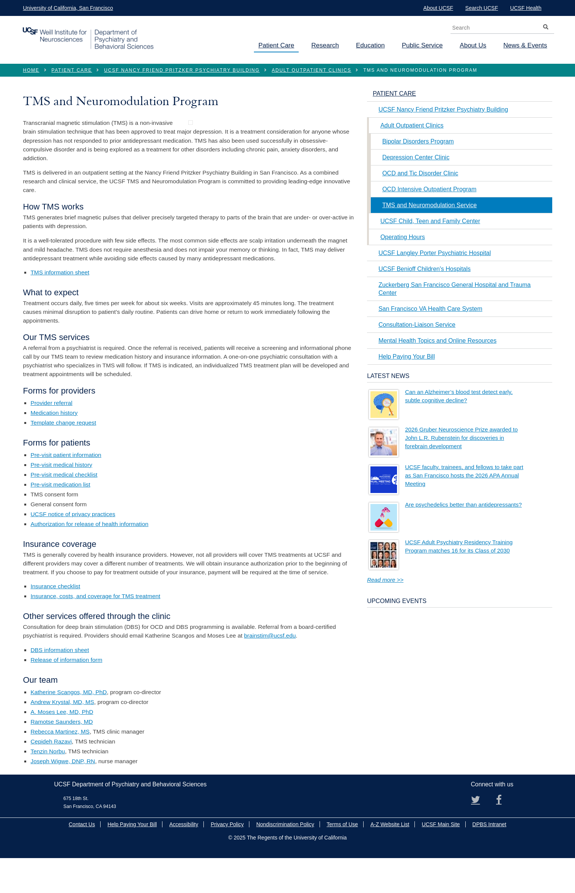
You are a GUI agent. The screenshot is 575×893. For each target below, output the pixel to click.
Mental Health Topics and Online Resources (437, 340)
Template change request (63, 457)
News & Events (525, 45)
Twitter (478, 837)
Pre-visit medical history (61, 499)
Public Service (422, 45)
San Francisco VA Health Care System (430, 309)
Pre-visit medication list (60, 519)
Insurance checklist (55, 621)
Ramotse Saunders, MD (61, 756)
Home (31, 70)
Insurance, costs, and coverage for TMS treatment (95, 631)
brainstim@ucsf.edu (270, 671)
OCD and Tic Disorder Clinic (420, 173)
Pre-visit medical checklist (63, 509)
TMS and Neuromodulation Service (429, 205)
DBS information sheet (59, 685)
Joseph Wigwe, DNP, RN (62, 796)
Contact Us (82, 860)
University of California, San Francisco (68, 8)
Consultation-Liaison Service (416, 324)
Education (370, 45)
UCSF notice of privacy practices (72, 549)
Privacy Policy (227, 860)
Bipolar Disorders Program (418, 141)
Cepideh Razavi (51, 776)
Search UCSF (481, 8)
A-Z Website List (389, 860)
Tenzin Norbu (47, 786)
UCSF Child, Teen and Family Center (430, 221)
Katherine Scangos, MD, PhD (68, 727)
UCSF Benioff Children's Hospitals (424, 269)
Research (325, 45)
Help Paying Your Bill (406, 356)
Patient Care (276, 45)
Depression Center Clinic (415, 157)
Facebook (503, 837)
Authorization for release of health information (89, 559)
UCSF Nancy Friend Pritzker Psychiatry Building (182, 70)
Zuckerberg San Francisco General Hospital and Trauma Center (454, 289)
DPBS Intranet (490, 860)
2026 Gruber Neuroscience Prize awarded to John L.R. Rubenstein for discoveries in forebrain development (461, 437)
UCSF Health (525, 8)
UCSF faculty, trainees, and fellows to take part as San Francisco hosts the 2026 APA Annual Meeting (464, 475)
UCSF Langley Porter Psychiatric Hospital (434, 253)
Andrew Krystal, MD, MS (62, 737)
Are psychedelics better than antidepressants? (463, 504)
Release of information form (66, 694)
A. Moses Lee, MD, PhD (61, 746)
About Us (473, 45)
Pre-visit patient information (65, 490)
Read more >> (385, 579)
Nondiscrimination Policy (285, 860)
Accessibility (183, 860)
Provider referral (51, 438)
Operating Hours (402, 237)
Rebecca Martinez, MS (60, 766)
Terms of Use (342, 860)
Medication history (53, 447)
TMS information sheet (59, 307)
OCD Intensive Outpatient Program (429, 189)
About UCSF (438, 8)
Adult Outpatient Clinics (311, 70)
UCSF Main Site (441, 860)
